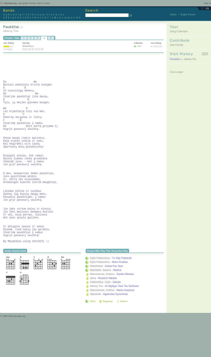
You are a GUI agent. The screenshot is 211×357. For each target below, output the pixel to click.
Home (173, 14)
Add (139, 46)
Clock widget (176, 72)
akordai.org (27, 3)
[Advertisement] (80, 67)
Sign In (207, 3)
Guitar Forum (187, 14)
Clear (205, 54)
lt (202, 8)
